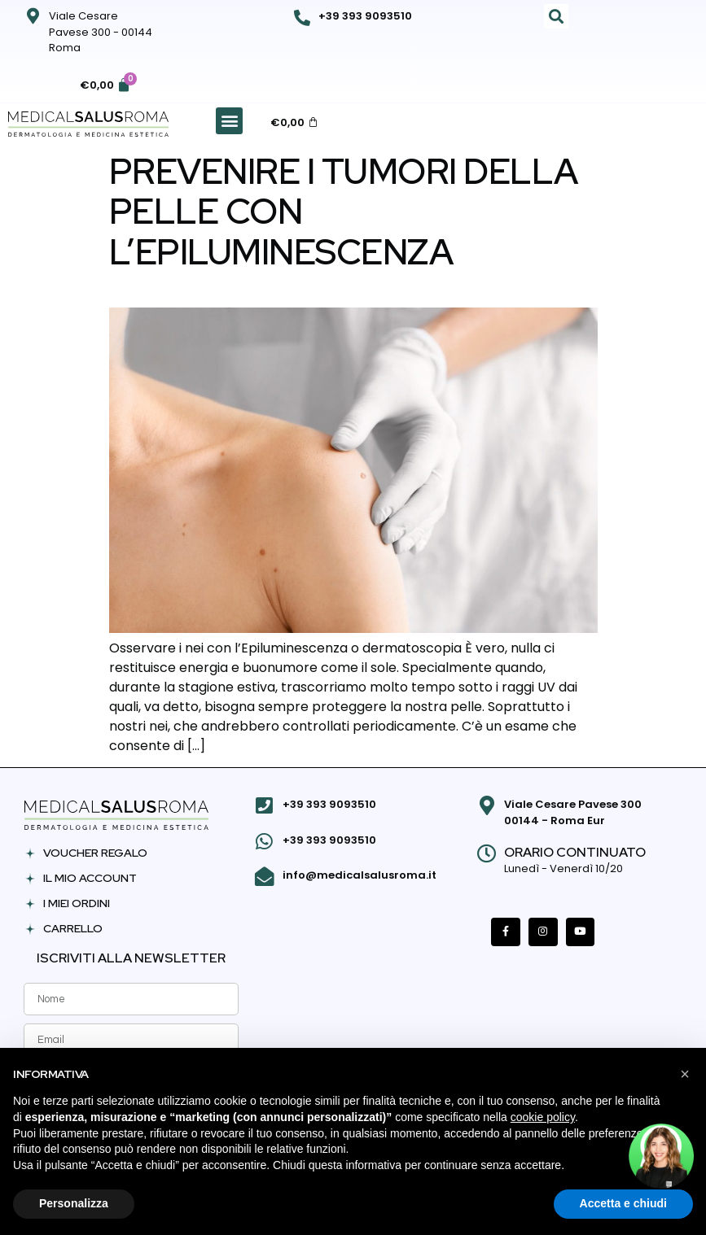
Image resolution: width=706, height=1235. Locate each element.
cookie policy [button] (543, 1117)
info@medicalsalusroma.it (359, 874)
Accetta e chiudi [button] (623, 1203)
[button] (556, 16)
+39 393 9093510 (365, 16)
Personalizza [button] (73, 1203)
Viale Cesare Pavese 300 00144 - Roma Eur (573, 812)
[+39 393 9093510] (302, 18)
